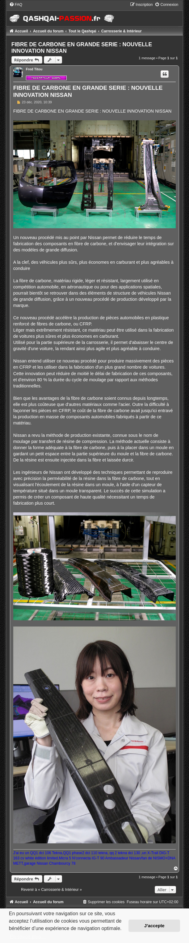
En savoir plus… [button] (28, 936)
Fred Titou (34, 69)
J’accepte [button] (154, 925)
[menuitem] (15, 4)
